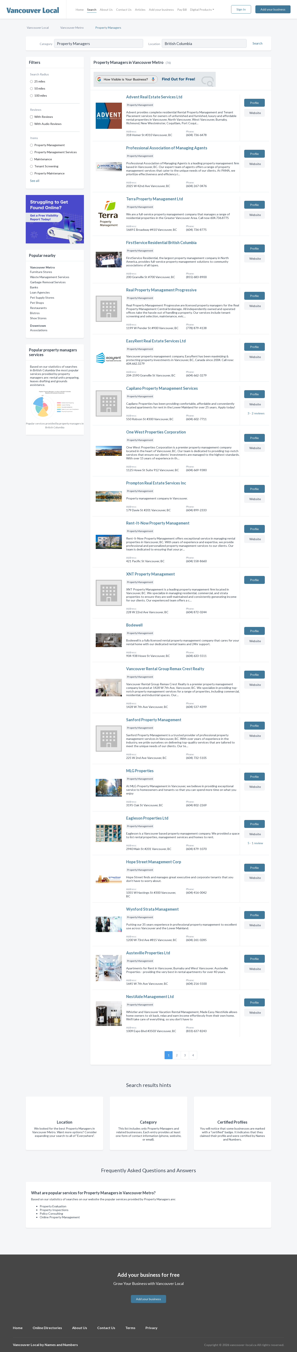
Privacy (151, 1328)
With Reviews (43, 116)
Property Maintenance (49, 173)
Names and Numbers (61, 1345)
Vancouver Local (38, 27)
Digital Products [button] (201, 9)
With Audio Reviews (48, 124)
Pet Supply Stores (42, 297)
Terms (130, 1328)
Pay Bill (182, 9)
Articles (140, 9)
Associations (38, 330)
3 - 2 (256, 413)
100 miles (40, 95)
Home (80, 9)
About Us (106, 9)
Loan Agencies (40, 292)
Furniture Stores (41, 272)
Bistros (35, 313)
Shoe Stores (38, 318)
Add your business (161, 9)
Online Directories (47, 1328)
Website (255, 113)
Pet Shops (37, 302)
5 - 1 (255, 843)
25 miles (39, 81)
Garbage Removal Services (48, 282)
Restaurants (38, 308)
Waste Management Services (49, 277)
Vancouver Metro (72, 27)
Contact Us (124, 9)
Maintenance (43, 159)
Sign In (241, 9)
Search (91, 9)
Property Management (49, 145)
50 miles (39, 88)
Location (154, 44)
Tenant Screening (46, 166)
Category (46, 44)
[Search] (257, 43)
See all (34, 180)
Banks (34, 287)
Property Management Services (55, 152)
